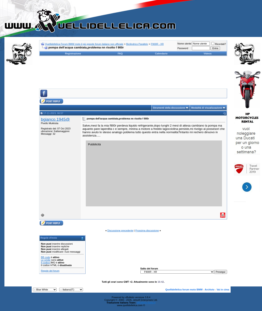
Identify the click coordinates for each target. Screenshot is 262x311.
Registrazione (73, 53)
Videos (208, 53)
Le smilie (45, 260)
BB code (45, 257)
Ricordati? (218, 44)
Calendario (161, 53)
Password (182, 48)
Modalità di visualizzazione (206, 107)
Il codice (45, 262)
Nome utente (184, 43)
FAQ (120, 53)
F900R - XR (157, 44)
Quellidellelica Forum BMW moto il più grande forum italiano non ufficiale (84, 44)
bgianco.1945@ (55, 119)
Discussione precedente (120, 230)
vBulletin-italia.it (146, 302)
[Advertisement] (19, 135)
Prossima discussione (147, 230)
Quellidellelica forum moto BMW (184, 289)
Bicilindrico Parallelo (137, 44)
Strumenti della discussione (169, 107)
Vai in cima (223, 289)
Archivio (209, 289)
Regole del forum (50, 270)
